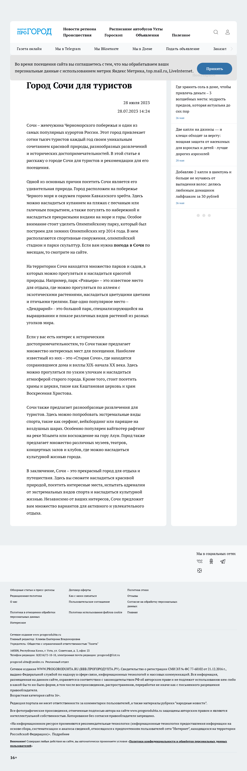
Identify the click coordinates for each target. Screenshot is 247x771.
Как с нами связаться (83, 596)
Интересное (18, 622)
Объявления (147, 35)
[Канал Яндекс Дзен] (199, 570)
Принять (214, 68)
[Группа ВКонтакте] (199, 561)
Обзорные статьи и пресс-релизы (32, 590)
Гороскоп (114, 35)
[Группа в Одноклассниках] (211, 561)
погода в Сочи (129, 245)
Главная (132, 612)
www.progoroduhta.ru (47, 634)
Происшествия (77, 35)
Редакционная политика (26, 596)
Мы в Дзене (143, 49)
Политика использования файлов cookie (95, 612)
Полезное (181, 35)
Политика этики (138, 590)
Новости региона (79, 29)
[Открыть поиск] (215, 32)
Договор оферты (80, 590)
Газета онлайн (29, 49)
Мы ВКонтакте (106, 49)
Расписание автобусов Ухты (136, 29)
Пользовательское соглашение (89, 601)
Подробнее (60, 734)
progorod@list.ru (108, 655)
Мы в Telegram (68, 49)
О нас (13, 601)
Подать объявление (183, 49)
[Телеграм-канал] (223, 561)
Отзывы (132, 596)
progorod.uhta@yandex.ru (27, 662)
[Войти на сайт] (227, 32)
